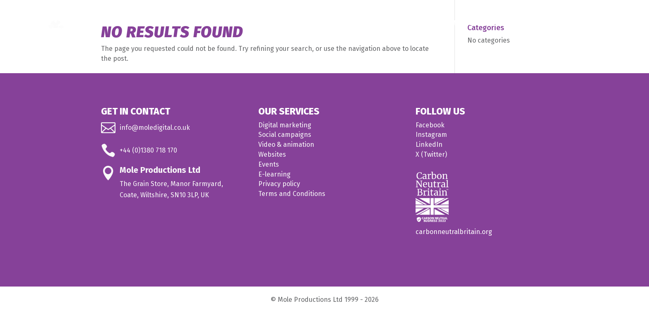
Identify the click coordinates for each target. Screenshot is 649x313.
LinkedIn (429, 144)
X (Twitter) (431, 154)
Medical (465, 23)
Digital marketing (284, 125)
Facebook (430, 125)
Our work (508, 23)
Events (268, 164)
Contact (584, 23)
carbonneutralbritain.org (454, 232)
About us (543, 23)
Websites (272, 154)
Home (385, 23)
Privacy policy (279, 184)
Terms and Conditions (291, 194)
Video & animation (286, 144)
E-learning (274, 174)
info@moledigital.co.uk (155, 127)
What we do (419, 23)
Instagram (431, 135)
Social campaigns (284, 135)
